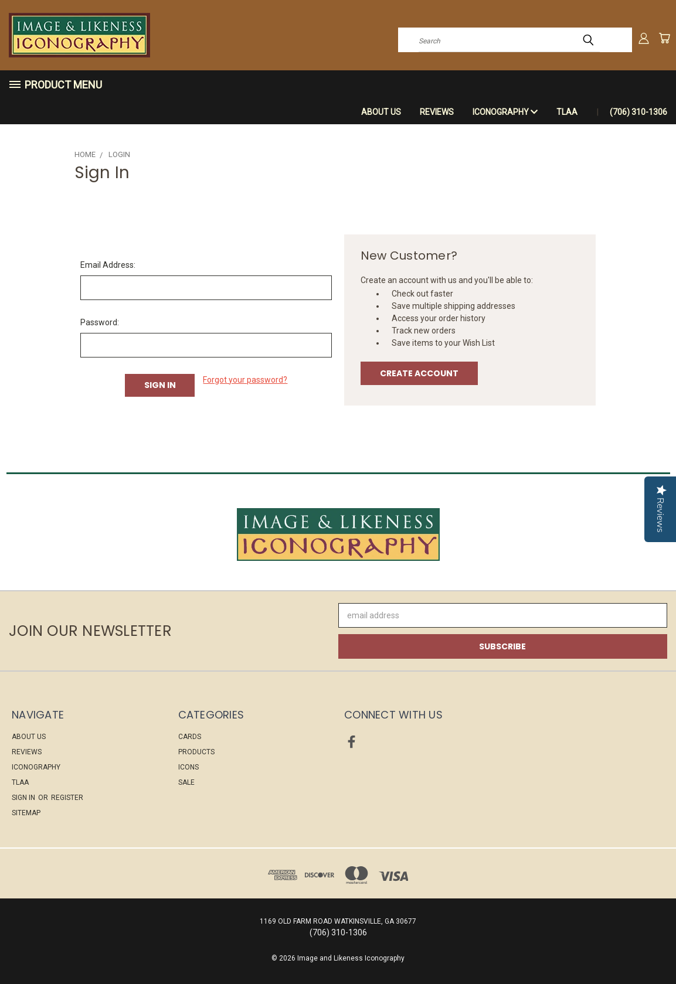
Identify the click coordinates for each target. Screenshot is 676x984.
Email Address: (107, 265)
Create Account (419, 373)
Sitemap (26, 813)
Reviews (437, 112)
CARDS (189, 737)
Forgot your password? (245, 379)
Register (67, 798)
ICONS (188, 767)
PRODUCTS (196, 752)
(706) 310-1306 (638, 112)
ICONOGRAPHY (505, 112)
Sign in (24, 798)
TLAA (567, 112)
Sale (186, 782)
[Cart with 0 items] (664, 38)
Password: (99, 322)
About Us (381, 112)
